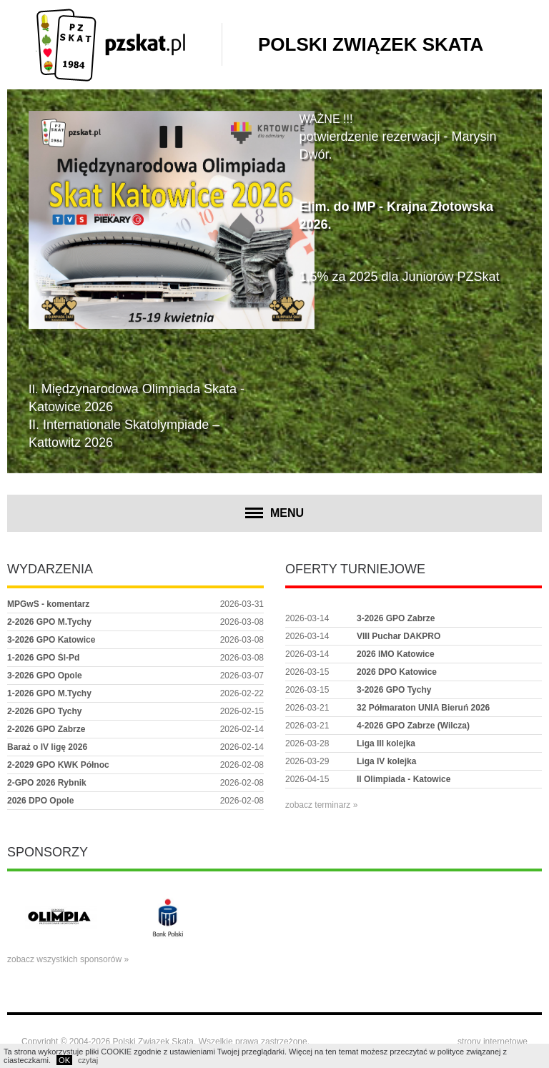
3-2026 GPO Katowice (51, 640)
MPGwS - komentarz (48, 604)
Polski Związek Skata (370, 44)
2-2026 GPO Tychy (44, 711)
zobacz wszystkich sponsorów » (68, 959)
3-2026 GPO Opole (44, 676)
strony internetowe (493, 1042)
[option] (60, 918)
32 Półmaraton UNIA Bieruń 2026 (423, 708)
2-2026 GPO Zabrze (46, 729)
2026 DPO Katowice (397, 672)
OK (64, 1060)
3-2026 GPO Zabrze (396, 618)
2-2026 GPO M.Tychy (49, 622)
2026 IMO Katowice (396, 654)
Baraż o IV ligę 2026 (47, 747)
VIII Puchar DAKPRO (398, 636)
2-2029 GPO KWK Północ (58, 765)
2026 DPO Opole (40, 801)
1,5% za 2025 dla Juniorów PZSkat (399, 277)
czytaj (88, 1060)
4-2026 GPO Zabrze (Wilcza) (413, 726)
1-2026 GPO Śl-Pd (43, 658)
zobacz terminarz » (321, 805)
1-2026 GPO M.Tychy (49, 693)
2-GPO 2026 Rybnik (46, 783)
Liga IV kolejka (386, 761)
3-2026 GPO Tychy (394, 690)
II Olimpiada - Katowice (403, 779)
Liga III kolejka (386, 743)
